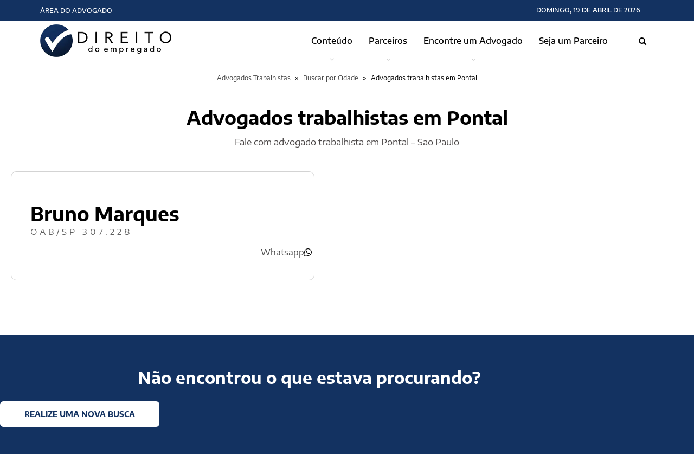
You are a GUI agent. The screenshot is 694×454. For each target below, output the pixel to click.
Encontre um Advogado (473, 40)
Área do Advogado (76, 11)
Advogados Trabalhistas (254, 78)
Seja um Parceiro (573, 40)
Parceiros (388, 40)
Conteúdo (331, 40)
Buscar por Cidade (330, 78)
